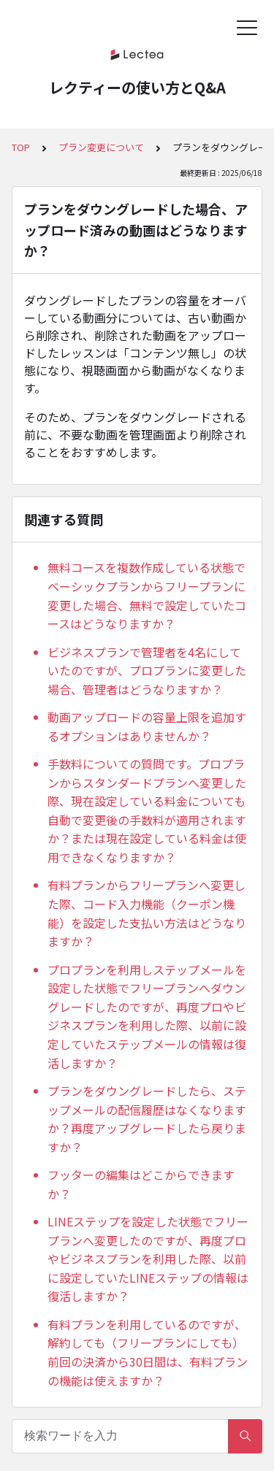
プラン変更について (101, 147)
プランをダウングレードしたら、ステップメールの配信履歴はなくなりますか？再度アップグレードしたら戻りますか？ (146, 1119)
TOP (21, 147)
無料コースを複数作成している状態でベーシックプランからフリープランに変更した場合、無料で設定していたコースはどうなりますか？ (146, 595)
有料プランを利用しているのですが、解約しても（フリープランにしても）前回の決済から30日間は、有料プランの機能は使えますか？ (147, 1352)
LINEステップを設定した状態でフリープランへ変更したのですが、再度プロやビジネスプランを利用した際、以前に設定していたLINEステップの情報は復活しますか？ (147, 1259)
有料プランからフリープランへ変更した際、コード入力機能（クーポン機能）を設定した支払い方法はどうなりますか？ (146, 913)
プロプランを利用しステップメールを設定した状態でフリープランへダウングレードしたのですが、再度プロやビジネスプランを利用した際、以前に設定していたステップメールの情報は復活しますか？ (146, 1016)
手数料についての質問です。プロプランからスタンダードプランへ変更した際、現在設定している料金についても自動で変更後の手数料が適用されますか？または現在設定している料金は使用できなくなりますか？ (146, 810)
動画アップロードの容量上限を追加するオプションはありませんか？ (146, 726)
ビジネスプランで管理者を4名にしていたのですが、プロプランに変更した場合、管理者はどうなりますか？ (146, 670)
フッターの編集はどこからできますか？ (141, 1184)
